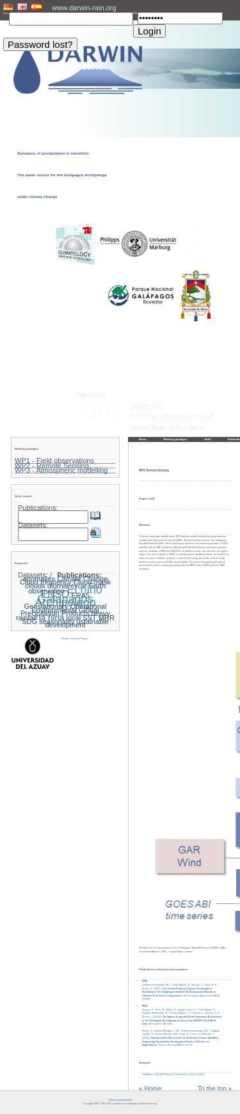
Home (143, 439)
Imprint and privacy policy (119, 1100)
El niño (84, 589)
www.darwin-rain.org (84, 7)
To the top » (215, 1089)
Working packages (176, 439)
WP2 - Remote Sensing (52, 465)
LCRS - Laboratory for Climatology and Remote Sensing (131, 1104)
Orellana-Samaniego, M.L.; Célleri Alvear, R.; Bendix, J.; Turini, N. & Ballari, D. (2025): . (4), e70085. (181, 992)
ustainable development (76, 623)
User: (6, 13)
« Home (150, 1089)
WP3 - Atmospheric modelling (61, 470)
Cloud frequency (45, 582)
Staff (208, 439)
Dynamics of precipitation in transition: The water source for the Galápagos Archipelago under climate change (62, 175)
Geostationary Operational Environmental (65, 608)
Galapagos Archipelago (65, 601)
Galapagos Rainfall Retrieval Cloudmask (173, 1074)
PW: (135, 13)
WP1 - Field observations (54, 460)
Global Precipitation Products (59, 612)
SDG (29, 621)
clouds (35, 586)
